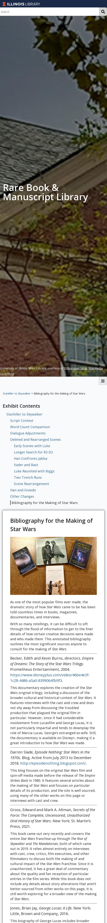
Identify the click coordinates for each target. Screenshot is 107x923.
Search (103, 11)
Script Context (21, 420)
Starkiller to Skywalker (17, 393)
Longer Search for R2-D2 (33, 452)
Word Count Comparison (30, 427)
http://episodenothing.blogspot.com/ (53, 763)
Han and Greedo (23, 490)
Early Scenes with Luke (32, 446)
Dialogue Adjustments (28, 433)
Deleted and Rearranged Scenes (35, 439)
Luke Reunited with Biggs (34, 471)
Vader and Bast (26, 465)
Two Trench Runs (28, 477)
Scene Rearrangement (31, 483)
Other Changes (22, 496)
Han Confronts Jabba (30, 458)
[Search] (49, 11)
